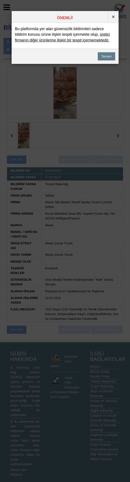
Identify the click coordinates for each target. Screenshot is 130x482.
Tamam (106, 56)
